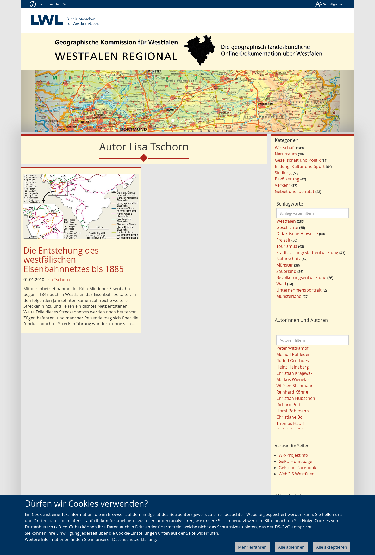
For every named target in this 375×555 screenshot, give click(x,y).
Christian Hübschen (295, 398)
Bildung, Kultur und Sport (300, 166)
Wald (281, 284)
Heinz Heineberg (292, 367)
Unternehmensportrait (299, 290)
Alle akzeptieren (331, 547)
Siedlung (283, 173)
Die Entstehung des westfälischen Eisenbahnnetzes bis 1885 (73, 259)
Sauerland (286, 271)
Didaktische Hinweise (297, 234)
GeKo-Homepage (295, 461)
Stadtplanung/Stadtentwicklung (307, 252)
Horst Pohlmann (292, 411)
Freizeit (283, 240)
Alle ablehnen (291, 547)
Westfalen (286, 221)
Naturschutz (288, 259)
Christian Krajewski (295, 373)
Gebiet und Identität (294, 191)
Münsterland (289, 296)
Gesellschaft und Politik (298, 160)
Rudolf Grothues (292, 361)
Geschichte (287, 227)
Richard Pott (288, 404)
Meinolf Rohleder (293, 354)
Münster (284, 265)
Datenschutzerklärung (134, 539)
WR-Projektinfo (293, 455)
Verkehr (282, 185)
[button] (46, 101)
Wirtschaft (285, 147)
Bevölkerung (287, 179)
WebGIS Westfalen (297, 474)
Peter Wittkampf (292, 348)
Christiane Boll (290, 417)
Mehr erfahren (252, 547)
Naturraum (286, 154)
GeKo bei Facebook (297, 467)
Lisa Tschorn (57, 279)
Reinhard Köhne (292, 392)
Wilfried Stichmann (295, 386)
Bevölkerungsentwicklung (301, 277)
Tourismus (286, 246)
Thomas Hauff (290, 423)
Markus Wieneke (292, 379)
